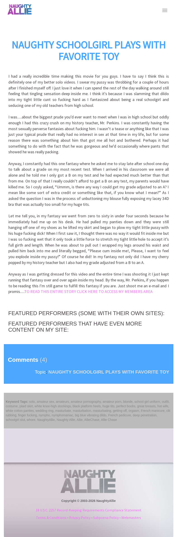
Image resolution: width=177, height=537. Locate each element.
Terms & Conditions (51, 517)
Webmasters (131, 517)
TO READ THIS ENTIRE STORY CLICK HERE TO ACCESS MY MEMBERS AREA (88, 291)
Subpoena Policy (106, 517)
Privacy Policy (79, 517)
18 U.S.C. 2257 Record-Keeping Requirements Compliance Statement (89, 510)
